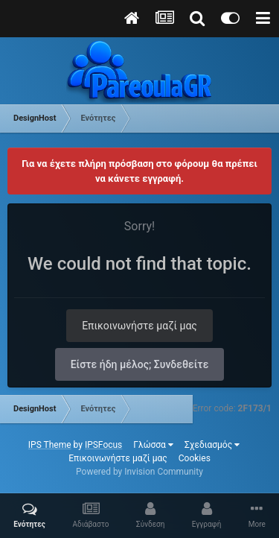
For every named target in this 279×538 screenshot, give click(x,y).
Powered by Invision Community (139, 471)
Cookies (195, 458)
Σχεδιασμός (212, 445)
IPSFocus (103, 445)
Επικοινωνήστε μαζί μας (139, 326)
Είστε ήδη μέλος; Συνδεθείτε (140, 364)
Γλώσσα (153, 445)
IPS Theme (49, 445)
